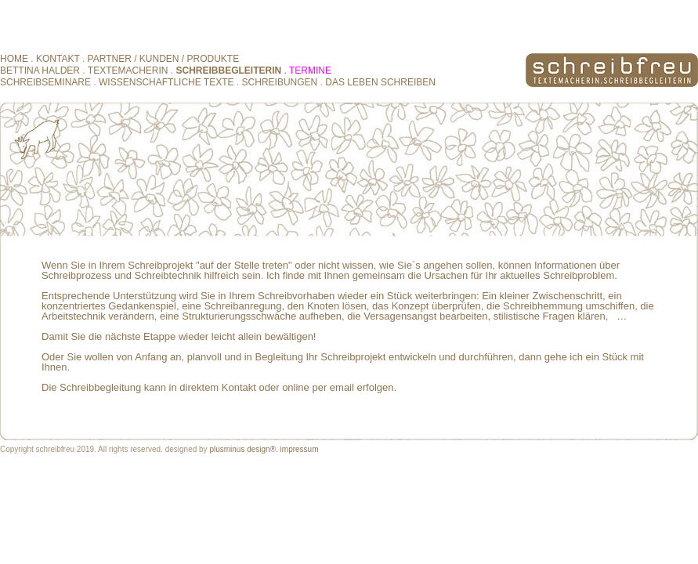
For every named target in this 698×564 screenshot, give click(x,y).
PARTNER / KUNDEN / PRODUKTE (164, 58)
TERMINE (310, 70)
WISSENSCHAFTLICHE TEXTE (166, 82)
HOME (14, 58)
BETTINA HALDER (41, 70)
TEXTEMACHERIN (128, 70)
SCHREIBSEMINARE (45, 82)
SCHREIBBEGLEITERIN (229, 70)
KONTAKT (59, 58)
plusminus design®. (243, 449)
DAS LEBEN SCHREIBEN (380, 82)
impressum (299, 449)
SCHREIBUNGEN (280, 82)
